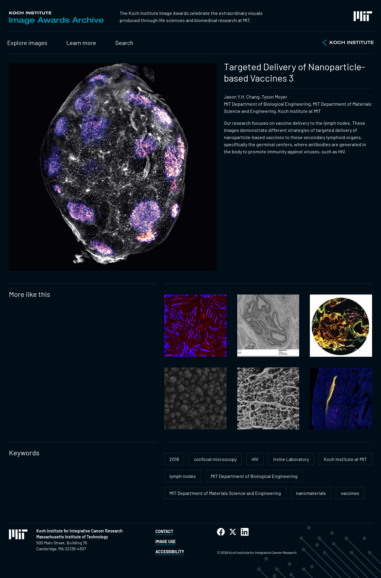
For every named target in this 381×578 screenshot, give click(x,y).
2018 (174, 459)
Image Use (165, 541)
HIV (255, 459)
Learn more (81, 42)
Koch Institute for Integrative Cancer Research (79, 530)
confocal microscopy (215, 459)
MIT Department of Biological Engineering (254, 476)
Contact (164, 531)
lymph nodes (182, 476)
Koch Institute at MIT (345, 459)
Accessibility (169, 551)
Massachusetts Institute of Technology (72, 536)
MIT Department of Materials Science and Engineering (225, 493)
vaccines (350, 493)
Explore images (27, 42)
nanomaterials (311, 493)
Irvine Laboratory (291, 459)
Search (124, 42)
